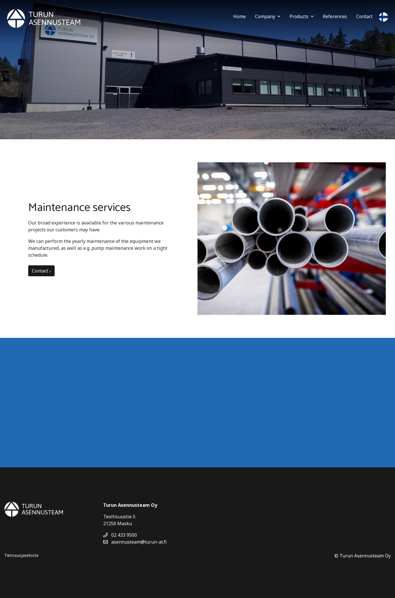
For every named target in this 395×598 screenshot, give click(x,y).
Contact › (41, 271)
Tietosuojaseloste (21, 555)
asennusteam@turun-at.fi (135, 542)
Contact (364, 16)
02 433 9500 (120, 535)
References (335, 16)
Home (239, 16)
